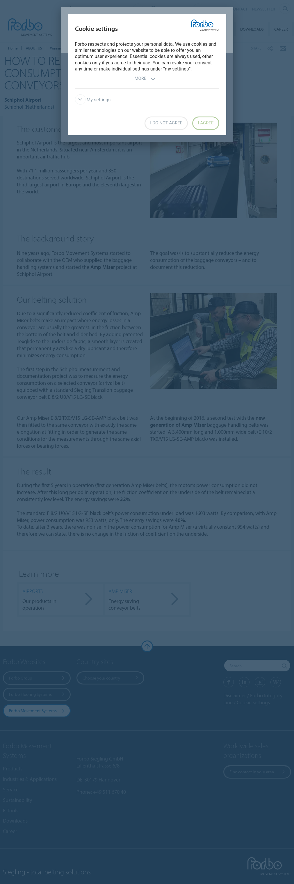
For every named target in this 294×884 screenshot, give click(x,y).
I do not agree (166, 123)
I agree (205, 123)
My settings (93, 100)
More (144, 79)
